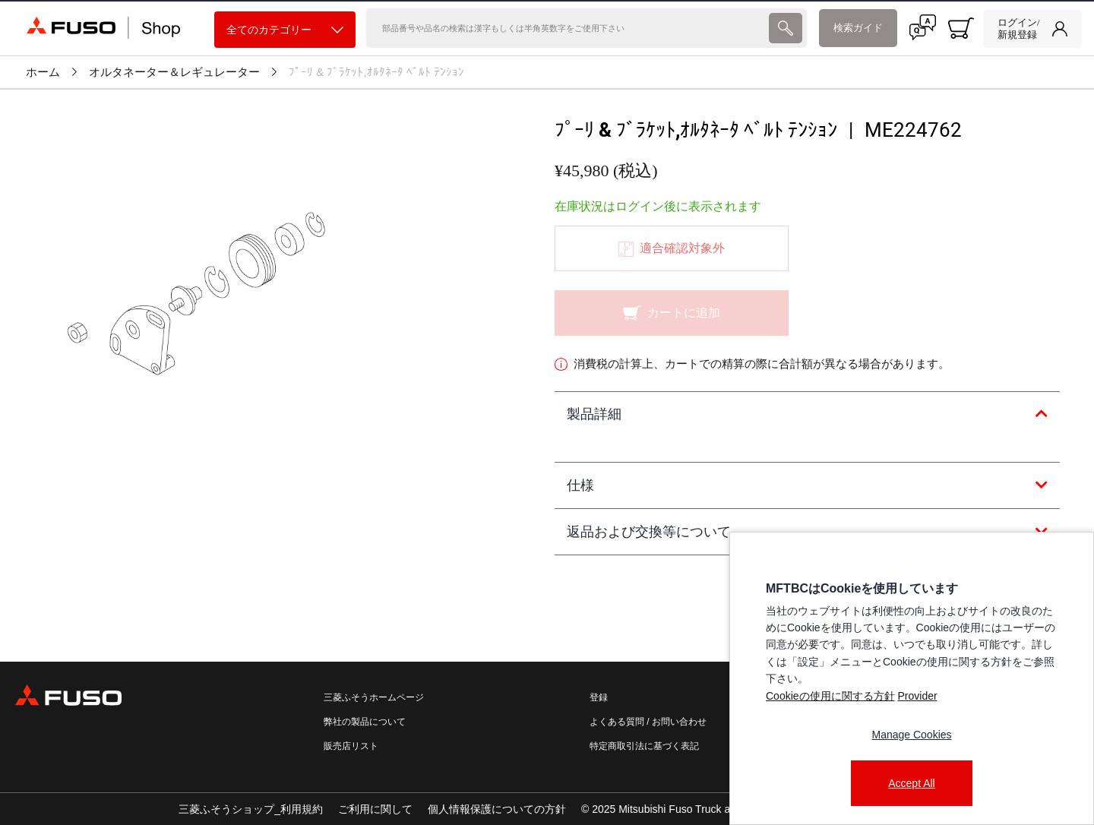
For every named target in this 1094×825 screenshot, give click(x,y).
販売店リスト (351, 746)
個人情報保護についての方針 (497, 809)
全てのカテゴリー (284, 30)
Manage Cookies (911, 735)
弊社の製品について (365, 721)
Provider (917, 696)
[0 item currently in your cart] (961, 28)
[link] (1032, 29)
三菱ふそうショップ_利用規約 (251, 809)
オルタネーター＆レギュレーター (174, 72)
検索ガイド (858, 27)
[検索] (566, 28)
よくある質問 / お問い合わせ (648, 721)
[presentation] (785, 28)
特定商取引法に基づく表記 (644, 746)
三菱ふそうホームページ (374, 697)
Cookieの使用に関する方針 (830, 696)
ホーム (43, 72)
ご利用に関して (375, 809)
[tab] (807, 415)
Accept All (911, 783)
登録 (599, 697)
